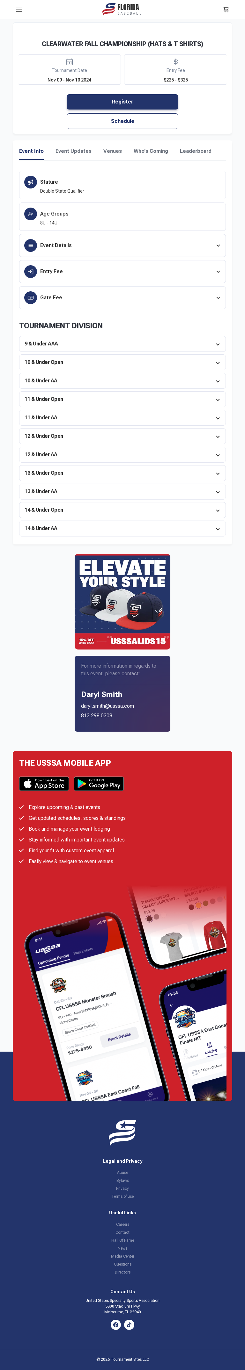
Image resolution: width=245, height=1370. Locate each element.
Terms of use (122, 1196)
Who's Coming (151, 151)
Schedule (122, 121)
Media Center (122, 1256)
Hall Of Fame (122, 1240)
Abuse (122, 1172)
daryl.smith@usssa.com (107, 706)
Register (122, 102)
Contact (122, 1232)
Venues (112, 151)
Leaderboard (196, 151)
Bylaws (122, 1180)
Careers (122, 1224)
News (122, 1248)
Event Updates (74, 151)
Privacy (122, 1188)
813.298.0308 (96, 716)
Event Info (31, 151)
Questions (122, 1264)
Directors (122, 1272)
